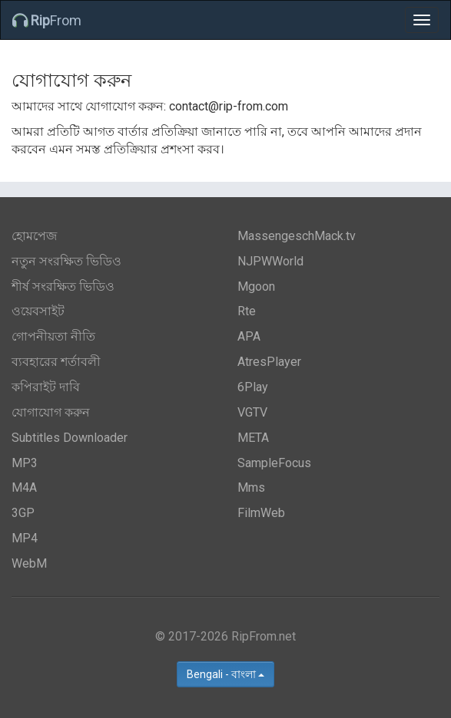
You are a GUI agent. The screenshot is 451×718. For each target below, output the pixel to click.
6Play (252, 387)
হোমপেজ (34, 236)
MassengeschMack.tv (296, 236)
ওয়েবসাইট (38, 311)
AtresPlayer (269, 361)
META (253, 437)
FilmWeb (261, 513)
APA (248, 336)
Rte (246, 311)
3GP (23, 513)
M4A (24, 487)
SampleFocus (274, 463)
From (46, 20)
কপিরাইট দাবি (46, 387)
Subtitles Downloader (70, 437)
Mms (251, 487)
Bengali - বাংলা (225, 674)
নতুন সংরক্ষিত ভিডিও (66, 261)
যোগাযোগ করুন (51, 412)
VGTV (252, 412)
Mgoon (256, 286)
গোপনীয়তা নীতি (53, 336)
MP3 (25, 463)
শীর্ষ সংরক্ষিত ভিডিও (63, 286)
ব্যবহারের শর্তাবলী (56, 361)
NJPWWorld (270, 261)
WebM (29, 563)
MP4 (25, 538)
